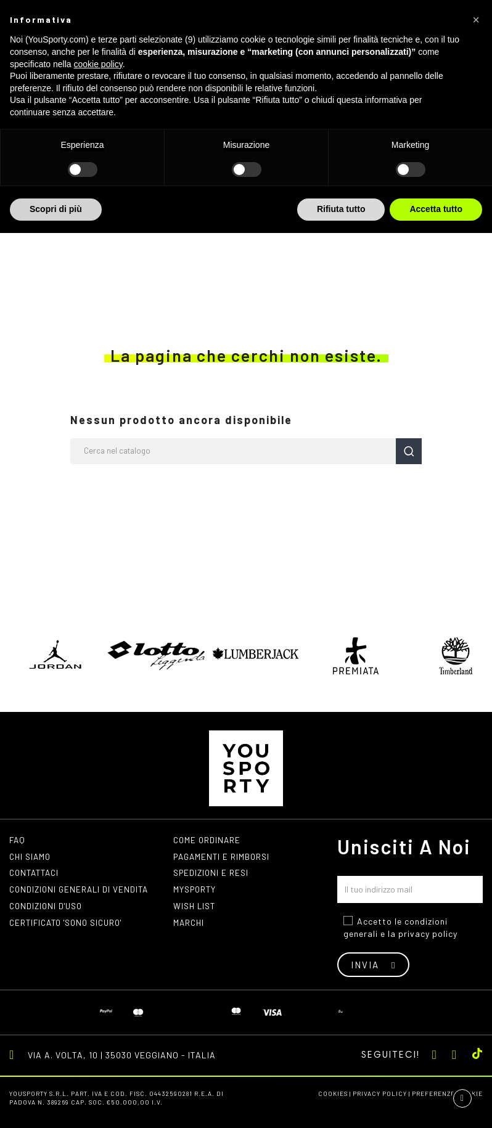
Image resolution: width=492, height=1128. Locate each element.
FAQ (18, 840)
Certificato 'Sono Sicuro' (71, 927)
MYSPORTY (196, 892)
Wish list (195, 909)
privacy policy (427, 933)
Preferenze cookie (447, 1093)
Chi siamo (31, 857)
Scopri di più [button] (56, 209)
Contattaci (36, 875)
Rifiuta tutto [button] (341, 209)
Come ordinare (208, 840)
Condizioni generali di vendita (81, 892)
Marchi (189, 927)
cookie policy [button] (98, 64)
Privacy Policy (380, 1093)
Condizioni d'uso (48, 909)
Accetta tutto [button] (435, 209)
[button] (476, 20)
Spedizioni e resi (212, 875)
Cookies (333, 1093)
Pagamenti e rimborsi (223, 857)
